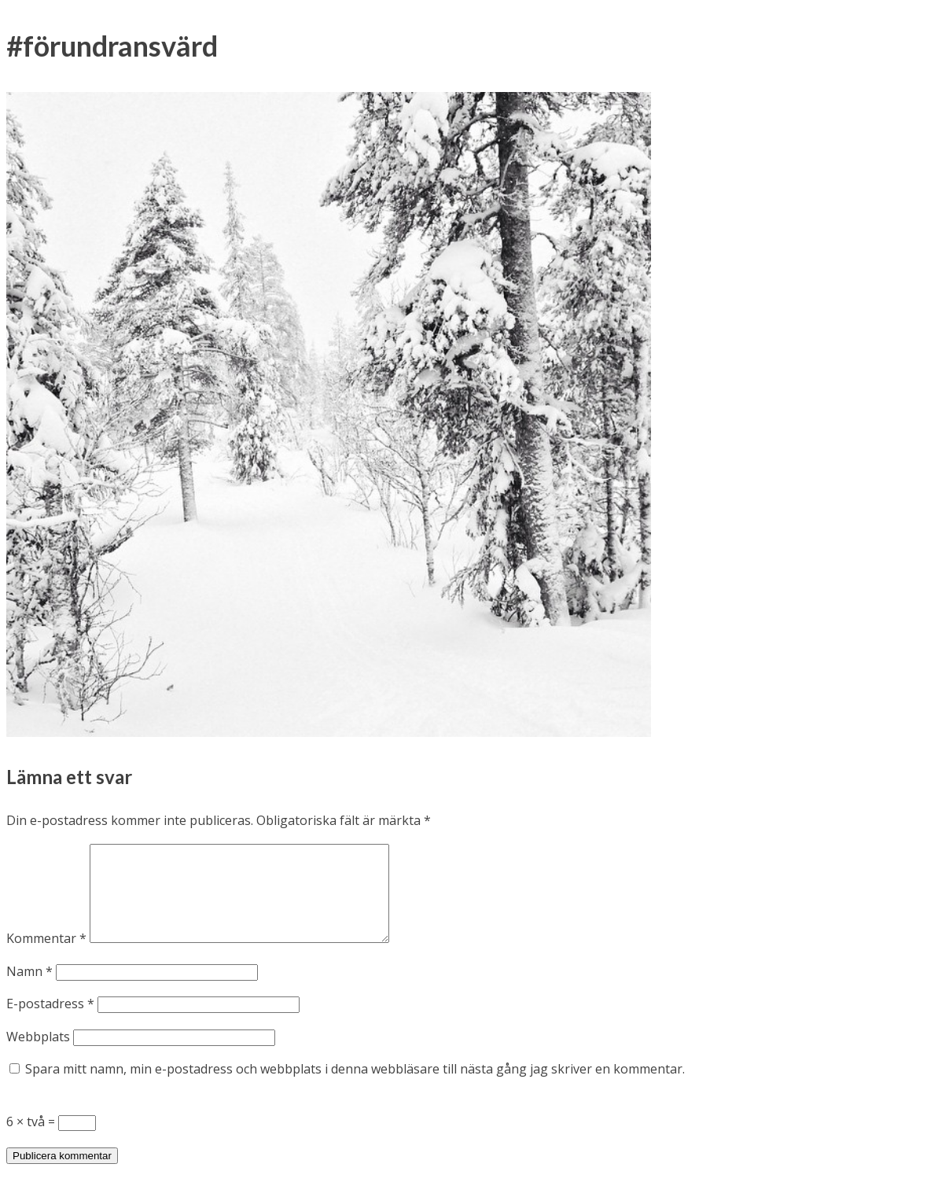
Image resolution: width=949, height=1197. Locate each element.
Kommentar (46, 957)
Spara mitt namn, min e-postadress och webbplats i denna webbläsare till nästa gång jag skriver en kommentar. (355, 1087)
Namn (29, 990)
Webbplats (38, 1055)
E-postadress (50, 1022)
